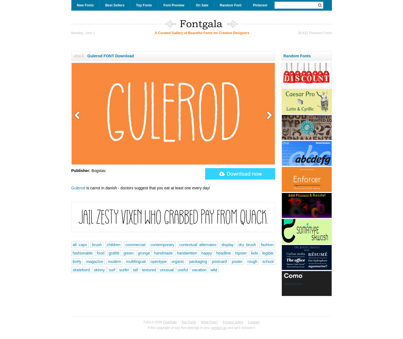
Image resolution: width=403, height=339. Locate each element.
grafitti (114, 253)
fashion (267, 245)
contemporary (162, 245)
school (267, 261)
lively (77, 261)
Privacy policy (233, 322)
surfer (124, 270)
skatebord (81, 270)
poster (237, 261)
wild (213, 270)
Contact (253, 322)
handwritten (187, 253)
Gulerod (78, 188)
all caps (80, 245)
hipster (241, 253)
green (128, 253)
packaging (198, 261)
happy (206, 253)
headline (223, 253)
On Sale (202, 5)
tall (135, 270)
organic (178, 261)
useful (183, 270)
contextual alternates (198, 245)
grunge (144, 253)
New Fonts (85, 5)
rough (252, 261)
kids (254, 253)
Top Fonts (144, 5)
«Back (78, 56)
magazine (94, 261)
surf (112, 270)
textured (149, 270)
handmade (163, 253)
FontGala (170, 322)
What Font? (209, 322)
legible (267, 253)
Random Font (230, 5)
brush (97, 245)
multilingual (136, 261)
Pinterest (260, 5)
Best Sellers (115, 5)
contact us (219, 328)
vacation (199, 270)
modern (114, 261)
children (113, 245)
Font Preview (173, 5)
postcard (219, 261)
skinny (99, 270)
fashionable (83, 253)
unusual (167, 270)
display (227, 245)
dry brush (247, 245)
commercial (135, 245)
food (100, 253)
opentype (159, 261)
